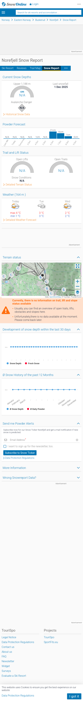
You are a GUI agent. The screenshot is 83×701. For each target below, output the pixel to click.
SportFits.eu (51, 642)
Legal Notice (9, 637)
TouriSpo (49, 637)
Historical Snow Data (18, 114)
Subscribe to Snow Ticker (20, 452)
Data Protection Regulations (19, 458)
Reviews (21, 68)
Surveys (6, 671)
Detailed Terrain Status (19, 184)
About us (7, 651)
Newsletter (8, 661)
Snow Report (51, 68)
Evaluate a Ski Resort (14, 675)
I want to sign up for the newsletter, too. (30, 446)
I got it (74, 696)
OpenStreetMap (55, 297)
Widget (6, 666)
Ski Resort (7, 68)
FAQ (4, 656)
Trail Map (35, 68)
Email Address (18, 440)
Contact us (8, 647)
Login (35, 4)
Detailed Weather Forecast (21, 220)
